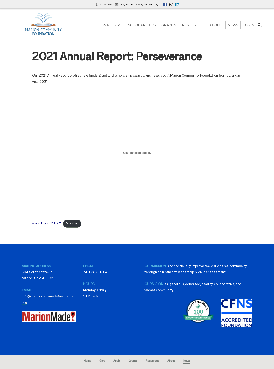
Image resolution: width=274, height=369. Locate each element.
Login (248, 25)
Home (103, 25)
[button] (260, 26)
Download (73, 223)
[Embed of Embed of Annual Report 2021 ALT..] (137, 152)
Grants (168, 25)
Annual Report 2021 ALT (47, 223)
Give (118, 25)
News (233, 25)
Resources (193, 25)
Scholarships (142, 25)
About (215, 25)
